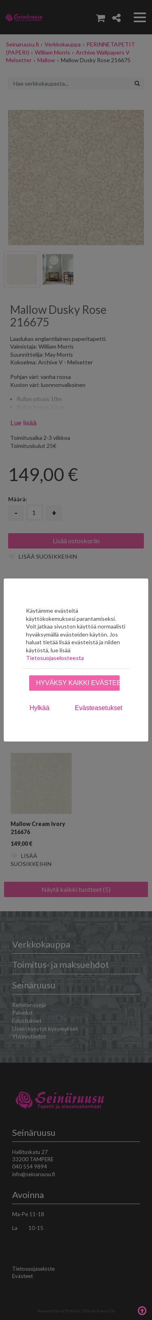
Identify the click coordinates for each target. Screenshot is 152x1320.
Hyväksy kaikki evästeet (78, 682)
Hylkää (39, 707)
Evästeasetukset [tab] (98, 707)
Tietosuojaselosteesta (55, 657)
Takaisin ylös (142, 1310)
